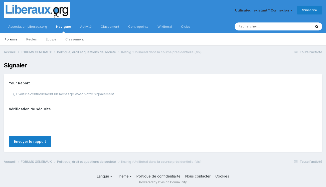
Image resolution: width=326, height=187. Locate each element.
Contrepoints (138, 26)
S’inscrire (309, 10)
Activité (86, 26)
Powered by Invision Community (163, 182)
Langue (104, 176)
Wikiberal (164, 26)
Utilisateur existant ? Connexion (263, 10)
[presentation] (47, 122)
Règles (31, 39)
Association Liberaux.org (27, 26)
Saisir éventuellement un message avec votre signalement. (64, 94)
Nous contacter (198, 176)
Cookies (222, 176)
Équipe (51, 39)
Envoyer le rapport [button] (30, 141)
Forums (11, 39)
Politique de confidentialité (158, 176)
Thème (124, 176)
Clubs (185, 26)
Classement (74, 39)
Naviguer (63, 28)
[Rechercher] (258, 26)
